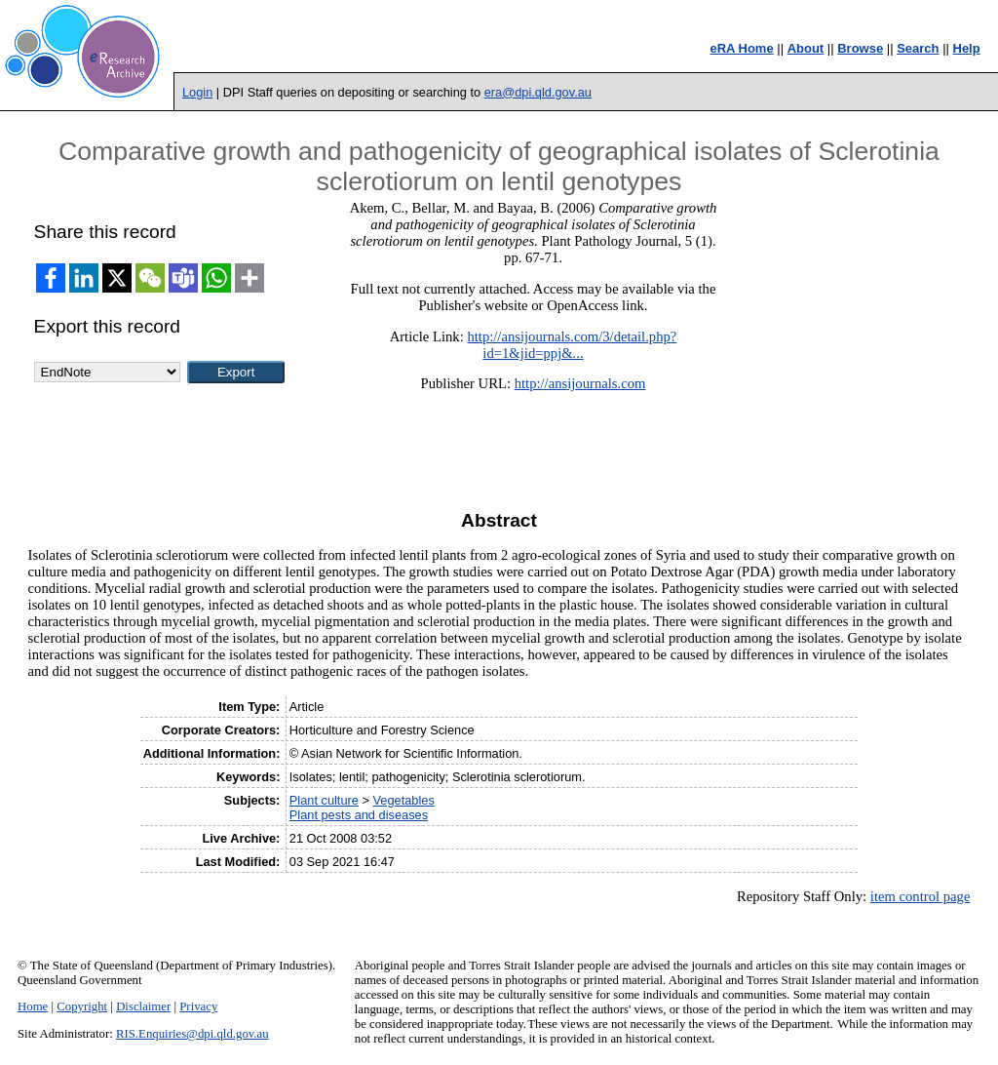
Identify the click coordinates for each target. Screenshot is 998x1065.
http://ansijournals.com (580, 383)
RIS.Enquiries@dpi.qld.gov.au (192, 1034)
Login (197, 92)
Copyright (82, 1006)
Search (918, 48)
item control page (920, 896)
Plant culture (324, 800)
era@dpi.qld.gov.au (538, 92)
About (806, 48)
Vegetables (404, 800)
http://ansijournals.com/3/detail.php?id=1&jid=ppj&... (571, 345)
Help (966, 48)
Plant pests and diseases (358, 815)
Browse (860, 48)
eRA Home (741, 48)
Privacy (198, 1006)
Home (33, 1006)
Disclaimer (143, 1006)
